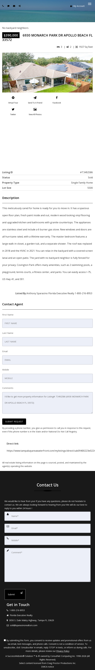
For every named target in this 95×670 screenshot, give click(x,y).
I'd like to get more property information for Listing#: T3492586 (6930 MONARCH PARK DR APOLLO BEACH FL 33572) (47, 403)
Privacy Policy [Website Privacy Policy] (62, 651)
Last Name (7, 332)
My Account (77, 6)
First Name (7, 314)
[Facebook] (57, 101)
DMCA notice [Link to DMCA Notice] (47, 666)
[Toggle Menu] (90, 3)
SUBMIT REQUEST (14, 421)
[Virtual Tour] (13, 101)
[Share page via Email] (20, 5)
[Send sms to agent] (8, 5)
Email (5, 351)
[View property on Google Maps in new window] (47, 142)
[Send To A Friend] (35, 101)
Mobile (5, 369)
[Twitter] (13, 112)
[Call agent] (3, 5)
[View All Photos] (35, 112)
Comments (7, 387)
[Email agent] (14, 5)
